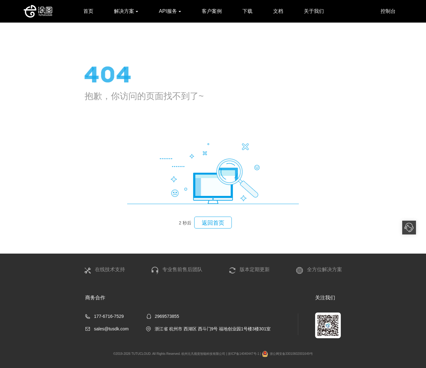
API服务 (170, 11)
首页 (88, 11)
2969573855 (167, 316)
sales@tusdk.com (111, 328)
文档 (278, 11)
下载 (247, 11)
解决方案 (126, 11)
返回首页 (209, 223)
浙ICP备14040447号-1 (243, 353)
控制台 (388, 11)
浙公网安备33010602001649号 (287, 353)
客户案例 (212, 11)
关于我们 (314, 11)
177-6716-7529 (109, 316)
